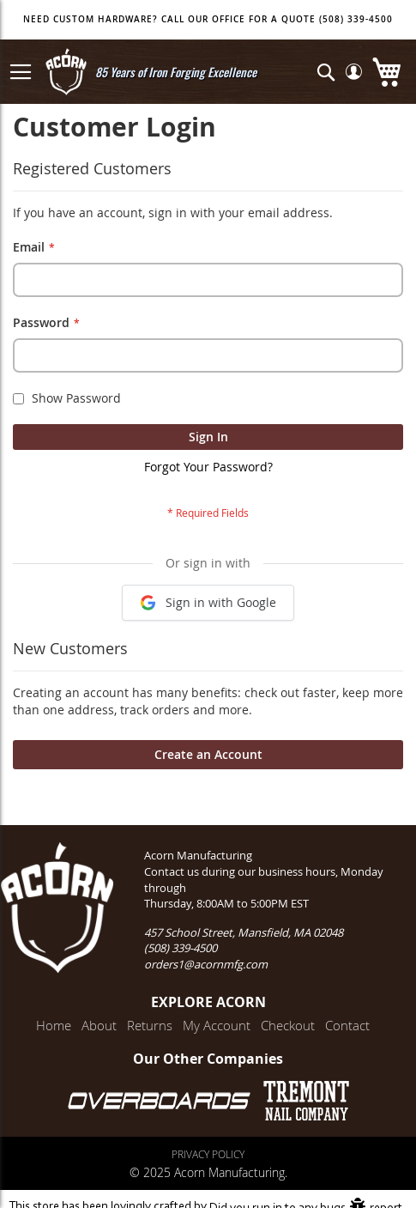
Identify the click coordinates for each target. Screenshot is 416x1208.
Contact (347, 1025)
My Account (216, 1025)
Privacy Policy (208, 1154)
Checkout (288, 1025)
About (99, 1025)
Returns (149, 1025)
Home (53, 1025)
